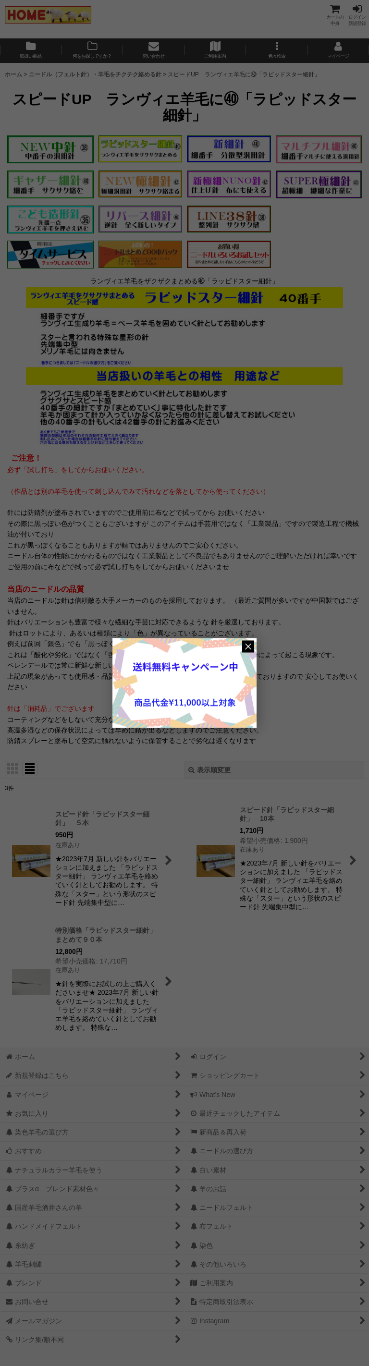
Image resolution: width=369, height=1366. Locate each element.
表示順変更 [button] (209, 770)
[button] (277, 50)
